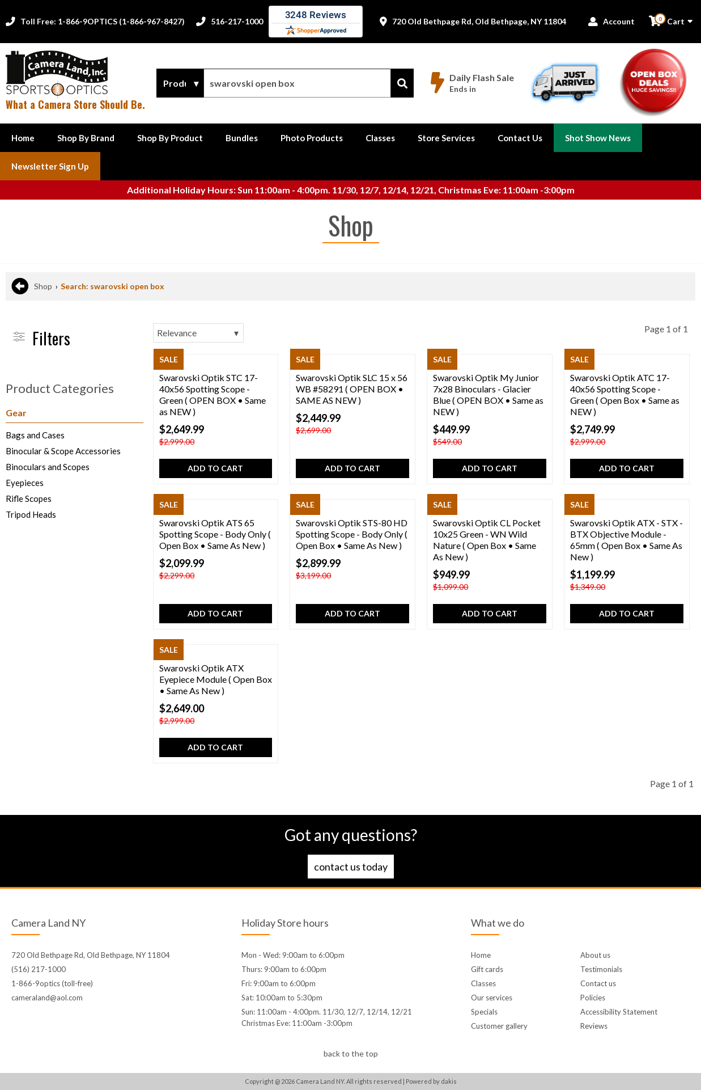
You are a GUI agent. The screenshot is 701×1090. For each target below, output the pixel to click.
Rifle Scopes (29, 498)
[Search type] (180, 83)
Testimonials (601, 969)
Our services (491, 997)
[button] (86, 138)
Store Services (446, 138)
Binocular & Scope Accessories (63, 451)
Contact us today (351, 866)
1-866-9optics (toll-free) (52, 983)
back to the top (351, 1053)
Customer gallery (499, 1025)
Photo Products (312, 138)
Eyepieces (25, 483)
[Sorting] (198, 333)
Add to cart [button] (215, 468)
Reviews (593, 1025)
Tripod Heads (31, 514)
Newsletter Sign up (50, 166)
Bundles (242, 138)
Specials (484, 1011)
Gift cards (487, 969)
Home (23, 138)
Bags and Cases (35, 435)
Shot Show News (598, 138)
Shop (43, 286)
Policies (592, 997)
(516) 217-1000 (38, 969)
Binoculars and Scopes (48, 467)
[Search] (402, 83)
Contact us (598, 983)
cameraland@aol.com (47, 997)
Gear (16, 412)
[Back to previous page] (19, 286)
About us (595, 955)
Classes (380, 138)
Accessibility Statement (618, 1011)
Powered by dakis (431, 1081)
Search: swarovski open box (112, 286)
